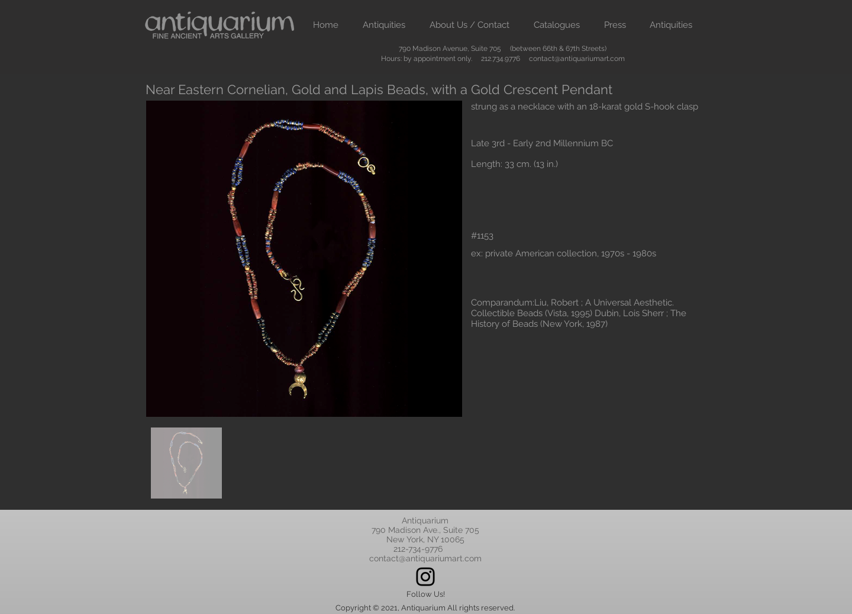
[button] (383, 25)
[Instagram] (425, 576)
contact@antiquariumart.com (577, 58)
